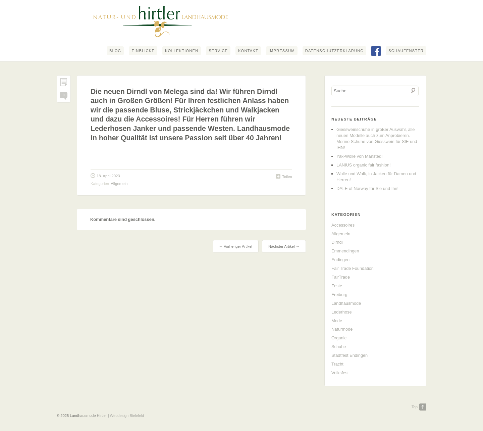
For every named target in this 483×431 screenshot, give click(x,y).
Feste (336, 285)
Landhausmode (346, 303)
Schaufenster (406, 51)
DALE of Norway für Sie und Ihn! (367, 188)
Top (415, 407)
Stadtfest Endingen (349, 355)
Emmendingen (345, 250)
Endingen (340, 259)
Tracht (337, 364)
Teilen (287, 177)
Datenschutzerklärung (334, 51)
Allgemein (119, 184)
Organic (338, 337)
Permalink (64, 83)
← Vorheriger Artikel (235, 246)
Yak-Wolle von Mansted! (359, 156)
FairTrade (340, 277)
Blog (115, 51)
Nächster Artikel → (284, 246)
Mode (336, 320)
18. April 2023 (108, 176)
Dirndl (336, 242)
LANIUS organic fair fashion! (363, 164)
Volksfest (339, 372)
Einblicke (143, 51)
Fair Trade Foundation (352, 268)
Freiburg (339, 294)
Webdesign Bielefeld (127, 416)
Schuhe (338, 346)
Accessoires (343, 225)
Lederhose (341, 312)
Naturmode (342, 329)
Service (218, 51)
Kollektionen (181, 51)
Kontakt (248, 51)
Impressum (282, 51)
